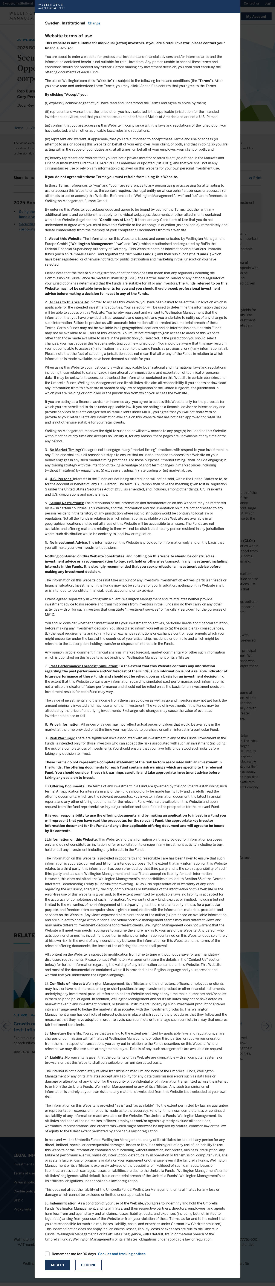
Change (94, 23)
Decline (88, 1265)
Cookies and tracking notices (121, 1254)
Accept (57, 1265)
